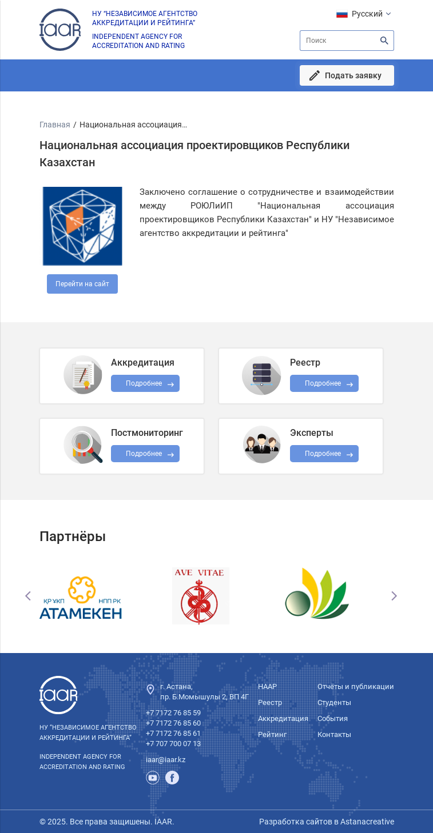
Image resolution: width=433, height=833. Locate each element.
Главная (54, 124)
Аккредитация (283, 718)
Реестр (270, 702)
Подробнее (144, 454)
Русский (367, 13)
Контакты (334, 734)
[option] (98, 595)
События (332, 718)
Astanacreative (366, 821)
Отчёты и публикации (355, 686)
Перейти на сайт (82, 284)
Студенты (334, 702)
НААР (267, 686)
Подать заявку (353, 75)
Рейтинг (272, 734)
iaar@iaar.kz (165, 759)
